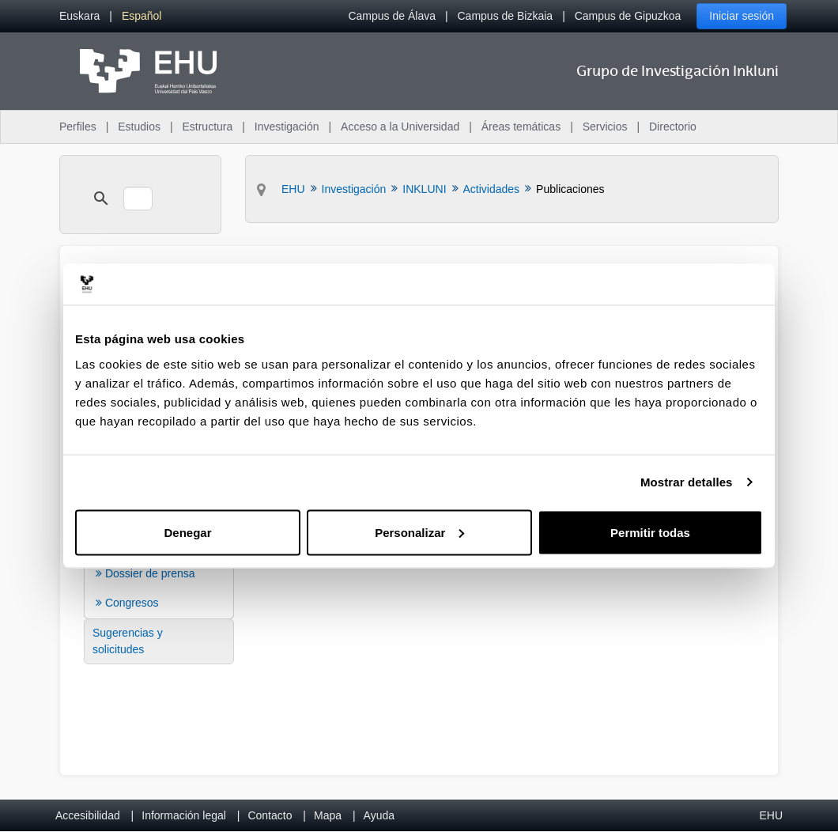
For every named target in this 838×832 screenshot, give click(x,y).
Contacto (269, 815)
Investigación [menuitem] (287, 126)
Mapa (328, 815)
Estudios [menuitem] (139, 126)
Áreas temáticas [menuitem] (521, 126)
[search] (138, 198)
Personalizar (419, 532)
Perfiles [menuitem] (77, 126)
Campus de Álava (392, 15)
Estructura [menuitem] (207, 126)
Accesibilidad (87, 815)
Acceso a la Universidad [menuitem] (400, 126)
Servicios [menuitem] (605, 126)
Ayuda (379, 815)
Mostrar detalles (686, 482)
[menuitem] (79, 16)
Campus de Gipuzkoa (628, 15)
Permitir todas (650, 532)
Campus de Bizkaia (505, 15)
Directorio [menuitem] (672, 126)
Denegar (187, 532)
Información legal (184, 815)
